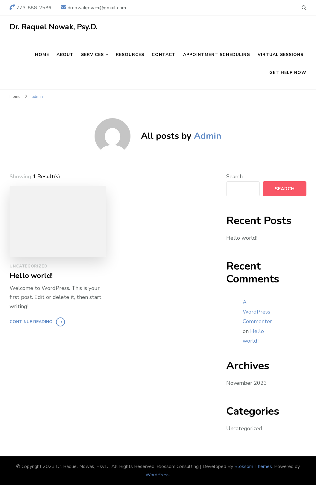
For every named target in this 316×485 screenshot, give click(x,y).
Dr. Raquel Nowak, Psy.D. (53, 27)
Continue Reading (31, 322)
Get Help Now (287, 72)
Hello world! (31, 275)
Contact (164, 54)
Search (234, 176)
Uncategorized (29, 266)
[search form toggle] (304, 7)
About (65, 54)
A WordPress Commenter (257, 312)
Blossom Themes (253, 466)
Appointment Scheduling (216, 54)
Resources (130, 54)
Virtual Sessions (280, 54)
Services (92, 54)
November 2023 (246, 383)
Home (42, 54)
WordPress (157, 475)
